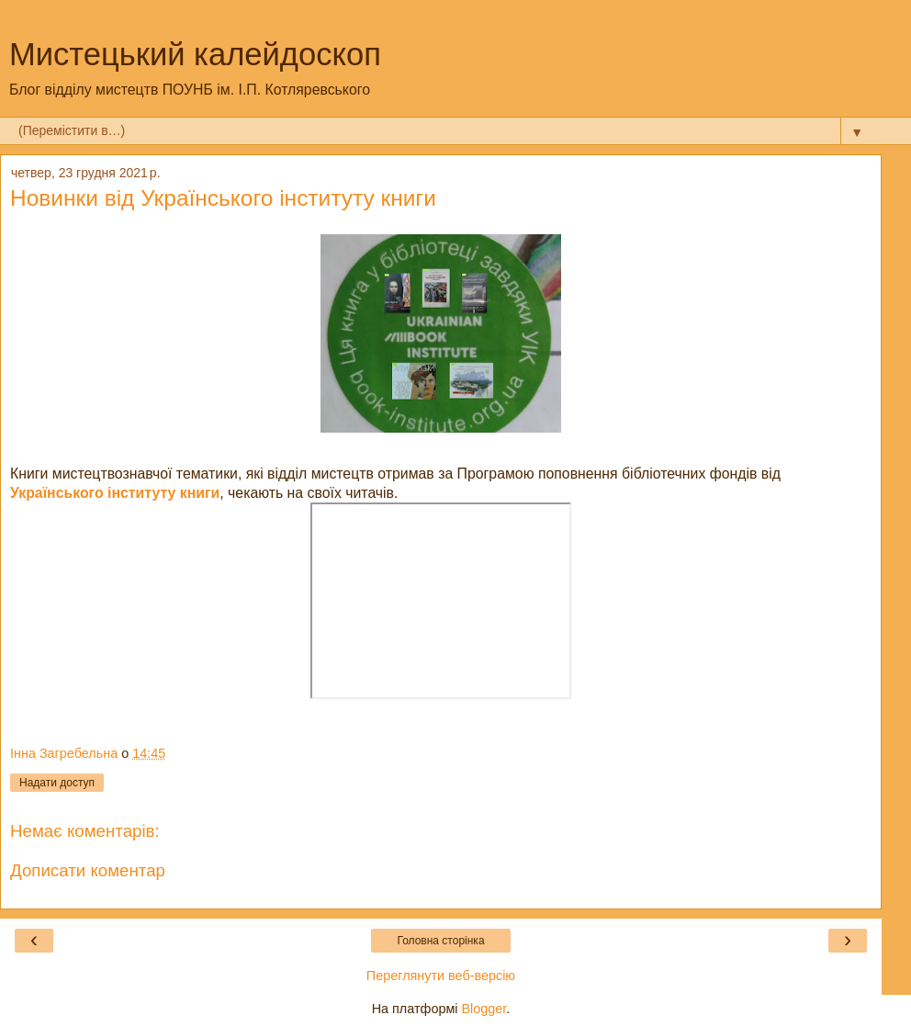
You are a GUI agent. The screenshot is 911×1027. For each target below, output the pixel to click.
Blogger (484, 1008)
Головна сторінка (440, 940)
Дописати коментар (87, 870)
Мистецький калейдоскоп (195, 54)
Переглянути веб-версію (440, 975)
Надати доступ (57, 782)
